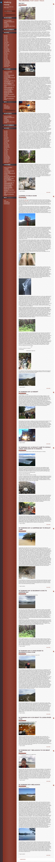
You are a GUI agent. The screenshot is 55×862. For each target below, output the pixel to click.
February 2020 (6, 44)
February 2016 (6, 60)
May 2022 (6, 39)
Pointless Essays (7, 76)
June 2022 (6, 38)
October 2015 (6, 64)
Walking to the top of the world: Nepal (9, 97)
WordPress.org (6, 108)
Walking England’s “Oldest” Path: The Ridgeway (9, 83)
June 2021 (6, 136)
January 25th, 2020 (22, 450)
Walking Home (7, 3)
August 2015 (6, 66)
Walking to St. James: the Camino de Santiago (8, 90)
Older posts (22, 859)
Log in (5, 104)
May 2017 (6, 52)
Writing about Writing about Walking (9, 99)
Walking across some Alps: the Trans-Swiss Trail (9, 81)
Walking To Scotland (7, 20)
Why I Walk (26, 200)
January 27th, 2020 (22, 393)
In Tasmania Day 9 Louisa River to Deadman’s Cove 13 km (31, 651)
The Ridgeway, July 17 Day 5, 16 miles (9, 26)
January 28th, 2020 (22, 197)
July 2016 (5, 54)
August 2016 (6, 53)
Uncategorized (6, 79)
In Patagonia (6, 72)
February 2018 (6, 49)
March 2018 (6, 47)
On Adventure (6, 24)
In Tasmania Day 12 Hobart (28, 391)
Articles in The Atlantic (8, 71)
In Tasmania (6, 169)
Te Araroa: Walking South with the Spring (9, 78)
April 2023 (6, 36)
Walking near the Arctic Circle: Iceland (9, 85)
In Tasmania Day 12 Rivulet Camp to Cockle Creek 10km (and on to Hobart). (35, 448)
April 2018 (6, 46)
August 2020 (6, 42)
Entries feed (6, 105)
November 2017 (7, 51)
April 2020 (6, 43)
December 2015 (7, 61)
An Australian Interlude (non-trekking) (9, 22)
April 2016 (6, 58)
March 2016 (6, 59)
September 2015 (7, 65)
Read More (48, 192)
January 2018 (6, 50)
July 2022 (5, 37)
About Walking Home (8, 11)
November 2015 (7, 158)
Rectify (21, 3)
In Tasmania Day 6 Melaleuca (29, 784)
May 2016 (6, 57)
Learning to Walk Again (28, 195)
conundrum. (33, 62)
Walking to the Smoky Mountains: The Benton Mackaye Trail (8, 92)
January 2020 (6, 45)
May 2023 (6, 35)
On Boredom (6, 23)
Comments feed (7, 106)
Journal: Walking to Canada (9, 75)
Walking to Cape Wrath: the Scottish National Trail (9, 87)
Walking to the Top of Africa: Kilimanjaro (9, 95)
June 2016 (6, 56)
